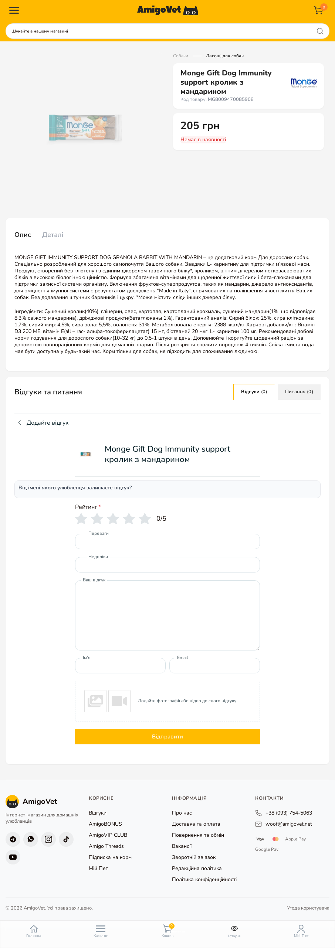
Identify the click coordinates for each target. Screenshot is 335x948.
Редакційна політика (197, 868)
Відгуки (97, 812)
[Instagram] (48, 839)
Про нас (182, 812)
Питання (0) (299, 391)
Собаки (180, 56)
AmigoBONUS (105, 824)
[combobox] (167, 31)
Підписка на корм (110, 857)
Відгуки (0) (254, 391)
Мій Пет (98, 868)
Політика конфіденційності (204, 879)
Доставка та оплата (196, 824)
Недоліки (98, 556)
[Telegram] (13, 839)
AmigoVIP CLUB (108, 835)
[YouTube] (13, 856)
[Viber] (30, 839)
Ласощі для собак (225, 56)
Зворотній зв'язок (194, 857)
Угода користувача (308, 908)
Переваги (98, 533)
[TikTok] (66, 839)
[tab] (23, 235)
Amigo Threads (106, 846)
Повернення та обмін (198, 835)
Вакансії (182, 846)
